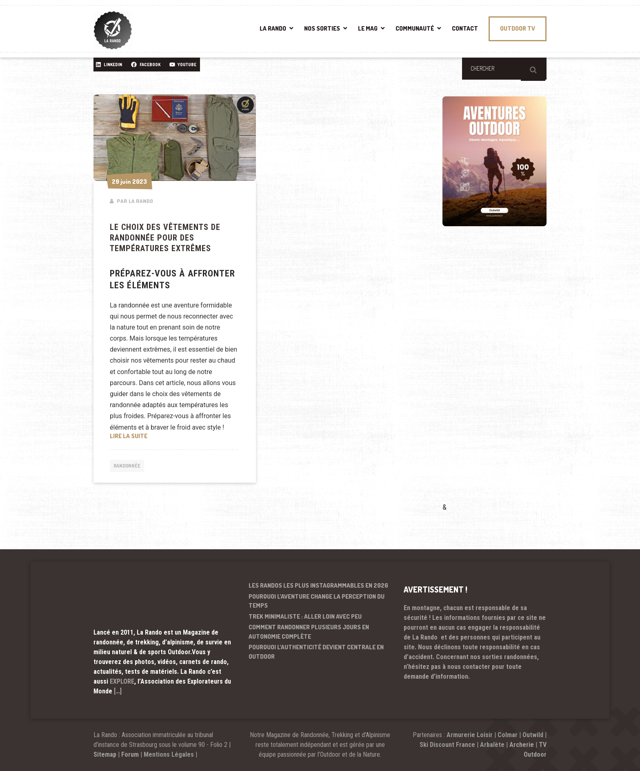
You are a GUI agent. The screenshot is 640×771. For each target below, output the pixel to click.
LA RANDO (273, 28)
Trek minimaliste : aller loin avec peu (305, 616)
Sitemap (104, 754)
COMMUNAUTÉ (415, 28)
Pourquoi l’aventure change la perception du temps (316, 601)
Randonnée (129, 466)
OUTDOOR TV (517, 28)
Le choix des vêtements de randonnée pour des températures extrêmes (165, 237)
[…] (118, 691)
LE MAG (368, 28)
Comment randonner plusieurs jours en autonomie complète (309, 631)
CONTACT (465, 28)
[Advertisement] (503, 376)
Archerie (521, 745)
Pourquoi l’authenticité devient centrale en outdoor (316, 651)
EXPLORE (122, 681)
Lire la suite (175, 435)
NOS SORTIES (322, 28)
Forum (130, 754)
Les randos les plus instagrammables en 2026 (318, 585)
